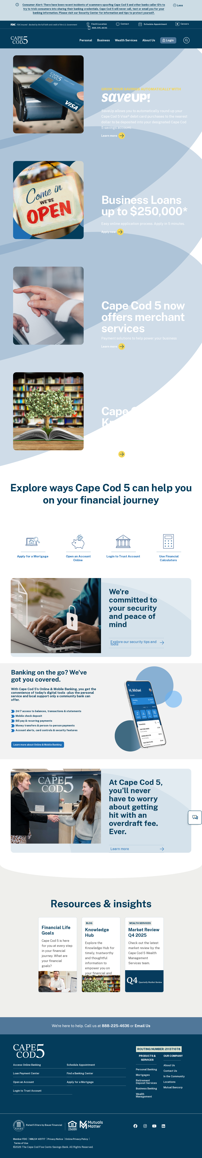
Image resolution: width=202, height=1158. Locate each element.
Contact (125, 24)
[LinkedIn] (163, 1126)
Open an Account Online (78, 558)
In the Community (174, 1076)
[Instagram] (145, 1126)
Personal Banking (146, 1069)
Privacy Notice (55, 1139)
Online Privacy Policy (76, 1139)
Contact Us (170, 1071)
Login (170, 40)
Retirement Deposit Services (146, 1082)
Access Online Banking (27, 1064)
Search (186, 40)
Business (103, 40)
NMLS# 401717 (37, 1139)
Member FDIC (20, 1139)
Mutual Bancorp (173, 1087)
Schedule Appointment (155, 24)
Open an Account (23, 1082)
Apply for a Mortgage (32, 556)
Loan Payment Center (26, 1073)
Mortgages (143, 1075)
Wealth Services (126, 40)
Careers (185, 24)
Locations (169, 1082)
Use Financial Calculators (169, 558)
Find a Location (99, 24)
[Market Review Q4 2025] (144, 944)
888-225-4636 (99, 28)
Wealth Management (144, 1095)
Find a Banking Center (80, 1073)
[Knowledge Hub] (101, 948)
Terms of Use (21, 1143)
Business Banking (146, 1088)
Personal (86, 40)
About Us (148, 40)
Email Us (142, 1025)
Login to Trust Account (123, 556)
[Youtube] (154, 1126)
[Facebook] (136, 1126)
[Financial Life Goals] (58, 946)
